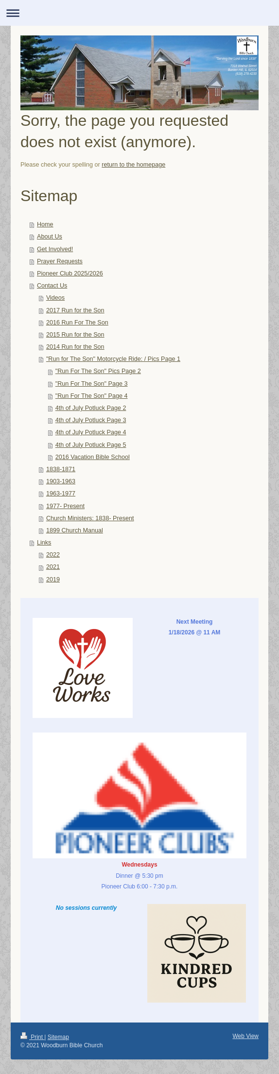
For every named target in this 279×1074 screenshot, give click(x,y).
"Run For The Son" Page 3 (91, 383)
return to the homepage (133, 164)
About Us (49, 236)
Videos (55, 297)
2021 (53, 566)
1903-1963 (60, 481)
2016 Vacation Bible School (92, 457)
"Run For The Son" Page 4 (91, 395)
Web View (245, 1036)
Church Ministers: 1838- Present (90, 518)
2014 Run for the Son (75, 346)
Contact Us (52, 285)
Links (44, 542)
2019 (53, 579)
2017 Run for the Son (75, 310)
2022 (53, 554)
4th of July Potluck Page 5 (90, 445)
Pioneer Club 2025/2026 (70, 273)
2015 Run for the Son (75, 334)
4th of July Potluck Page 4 (90, 432)
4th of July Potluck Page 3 (90, 420)
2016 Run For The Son (77, 322)
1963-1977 (60, 493)
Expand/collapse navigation (139, 12)
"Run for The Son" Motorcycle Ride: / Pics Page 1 (113, 359)
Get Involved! (55, 249)
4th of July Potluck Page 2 (90, 408)
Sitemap (58, 1037)
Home (45, 224)
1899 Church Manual (74, 530)
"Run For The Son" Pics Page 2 (98, 371)
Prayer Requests (60, 261)
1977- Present (65, 506)
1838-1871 (60, 469)
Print (32, 1037)
